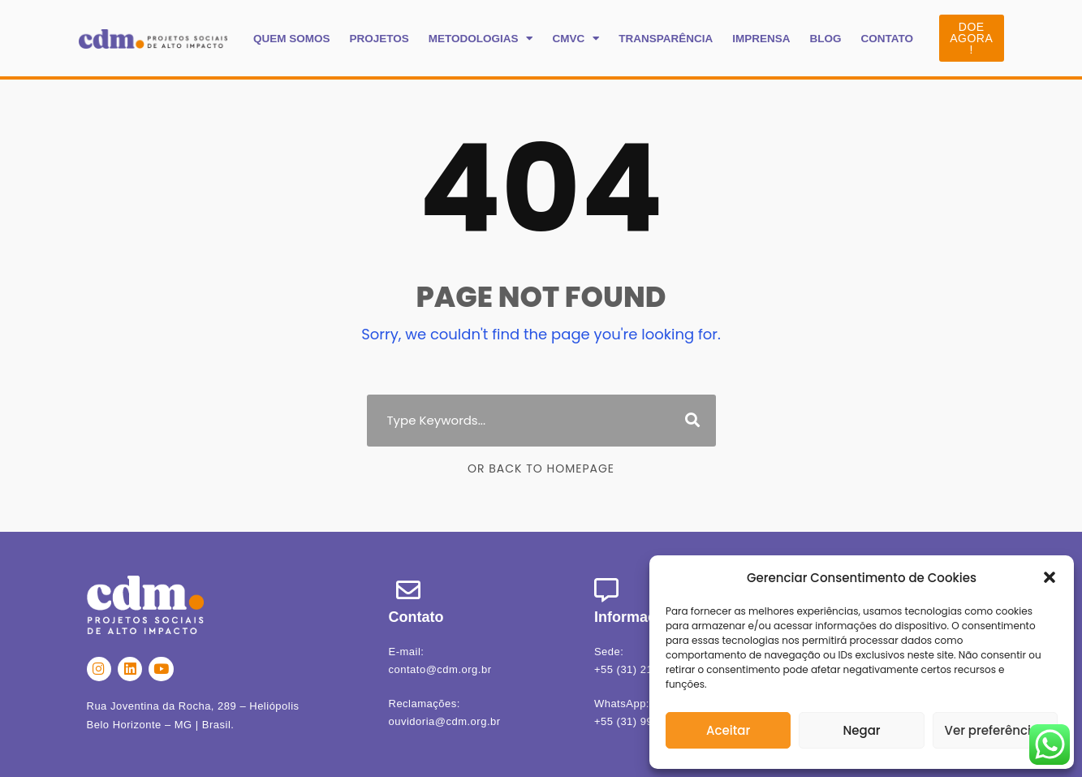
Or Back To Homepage (541, 468)
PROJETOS (378, 38)
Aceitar (728, 730)
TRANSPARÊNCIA (666, 38)
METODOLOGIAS (481, 39)
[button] (1049, 577)
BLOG (825, 38)
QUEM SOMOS (291, 38)
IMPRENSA (761, 38)
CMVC (575, 39)
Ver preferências (995, 730)
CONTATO (886, 38)
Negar (861, 730)
